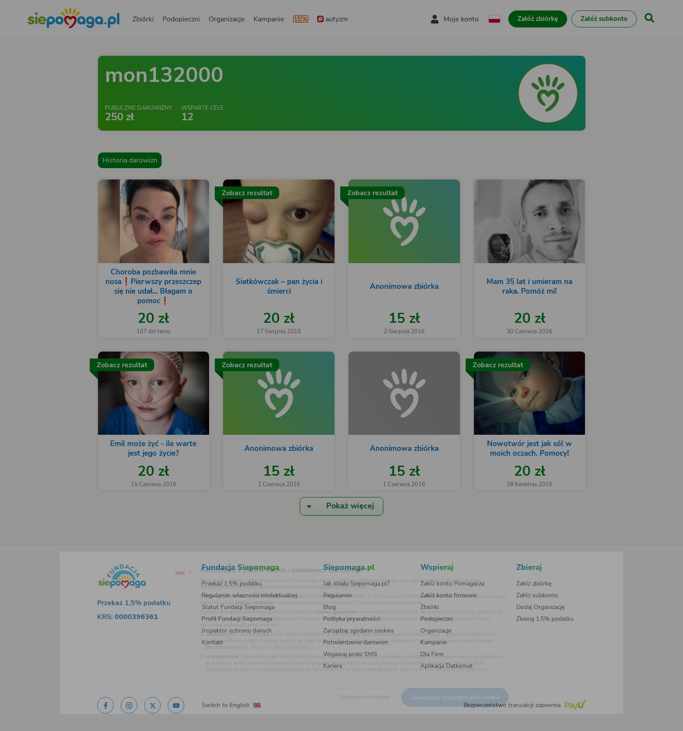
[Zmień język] (150, 559)
